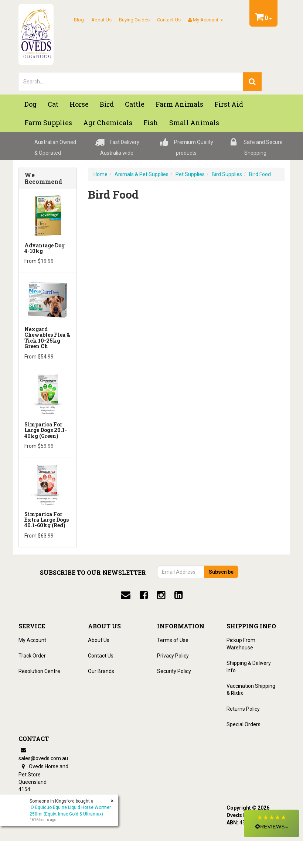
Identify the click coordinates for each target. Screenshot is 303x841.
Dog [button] (30, 104)
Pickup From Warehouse (241, 644)
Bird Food (260, 174)
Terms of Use (172, 640)
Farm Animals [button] (179, 104)
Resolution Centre (39, 671)
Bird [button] (107, 104)
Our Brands (101, 671)
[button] (271, 823)
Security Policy (174, 671)
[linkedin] (178, 595)
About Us (101, 20)
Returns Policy (243, 709)
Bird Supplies (227, 174)
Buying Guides (134, 20)
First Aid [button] (228, 104)
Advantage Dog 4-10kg (44, 248)
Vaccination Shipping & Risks (251, 689)
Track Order (32, 656)
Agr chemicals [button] (107, 122)
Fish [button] (150, 122)
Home (100, 174)
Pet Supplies (190, 174)
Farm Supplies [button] (48, 122)
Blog (79, 20)
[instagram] (161, 595)
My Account (32, 640)
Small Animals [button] (194, 122)
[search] (252, 81)
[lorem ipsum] (131, 81)
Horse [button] (79, 104)
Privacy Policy (173, 656)
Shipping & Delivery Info (249, 666)
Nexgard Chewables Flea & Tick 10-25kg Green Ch (47, 338)
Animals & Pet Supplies (141, 174)
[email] (125, 595)
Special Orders (244, 724)
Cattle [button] (134, 104)
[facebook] (144, 595)
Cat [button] (53, 104)
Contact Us (169, 20)
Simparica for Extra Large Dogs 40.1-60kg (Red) (46, 520)
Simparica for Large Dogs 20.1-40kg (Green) (45, 430)
